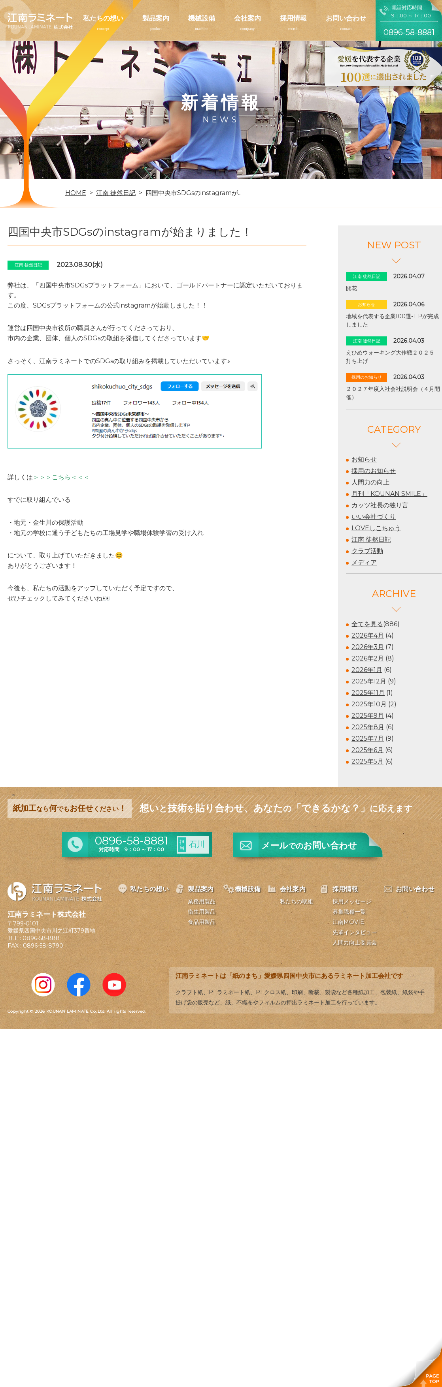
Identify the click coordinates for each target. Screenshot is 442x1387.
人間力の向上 (370, 482)
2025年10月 (369, 704)
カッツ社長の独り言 (379, 505)
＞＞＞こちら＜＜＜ (61, 477)
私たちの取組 (296, 901)
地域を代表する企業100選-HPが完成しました (392, 320)
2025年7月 (367, 738)
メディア (364, 562)
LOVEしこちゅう (376, 528)
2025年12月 (368, 681)
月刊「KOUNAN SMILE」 (389, 493)
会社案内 (247, 18)
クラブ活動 (367, 551)
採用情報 (293, 18)
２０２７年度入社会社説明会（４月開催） (393, 393)
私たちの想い (103, 18)
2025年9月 (367, 715)
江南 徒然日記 (371, 539)
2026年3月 (367, 647)
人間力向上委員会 (354, 942)
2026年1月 (366, 670)
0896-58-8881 (42, 938)
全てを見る (367, 624)
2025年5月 (367, 761)
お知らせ (364, 459)
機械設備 (201, 18)
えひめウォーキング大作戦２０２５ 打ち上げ (393, 356)
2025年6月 (367, 750)
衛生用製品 (201, 911)
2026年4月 (367, 635)
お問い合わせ (346, 18)
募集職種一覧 (349, 911)
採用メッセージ (351, 901)
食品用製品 (201, 921)
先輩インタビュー (354, 932)
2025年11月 (368, 692)
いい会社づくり (373, 516)
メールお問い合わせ (309, 845)
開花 (351, 288)
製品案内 (155, 18)
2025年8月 (367, 727)
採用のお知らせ (373, 471)
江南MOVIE (348, 921)
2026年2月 (367, 658)
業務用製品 (201, 901)
